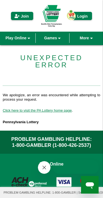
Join (25, 16)
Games (52, 38)
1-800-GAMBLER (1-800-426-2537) (51, 145)
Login (82, 16)
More (86, 38)
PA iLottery (51, 16)
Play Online (17, 38)
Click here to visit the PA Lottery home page (37, 110)
